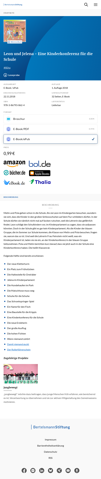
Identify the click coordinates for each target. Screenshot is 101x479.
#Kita (7, 67)
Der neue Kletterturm (18, 263)
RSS (50, 457)
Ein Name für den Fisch (19, 306)
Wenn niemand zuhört (18, 338)
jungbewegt (11, 387)
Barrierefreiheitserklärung (50, 445)
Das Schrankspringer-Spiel (20, 301)
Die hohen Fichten (16, 333)
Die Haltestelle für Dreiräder (21, 274)
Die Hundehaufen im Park (20, 285)
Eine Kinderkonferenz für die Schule (25, 317)
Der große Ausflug (16, 328)
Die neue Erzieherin (17, 322)
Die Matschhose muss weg (20, 290)
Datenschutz (50, 451)
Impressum (50, 439)
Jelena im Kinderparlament (21, 279)
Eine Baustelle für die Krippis (21, 312)
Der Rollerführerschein (19, 349)
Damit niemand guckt (18, 344)
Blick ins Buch (15, 42)
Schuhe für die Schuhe (18, 296)
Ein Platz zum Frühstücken (20, 269)
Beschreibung (11, 197)
